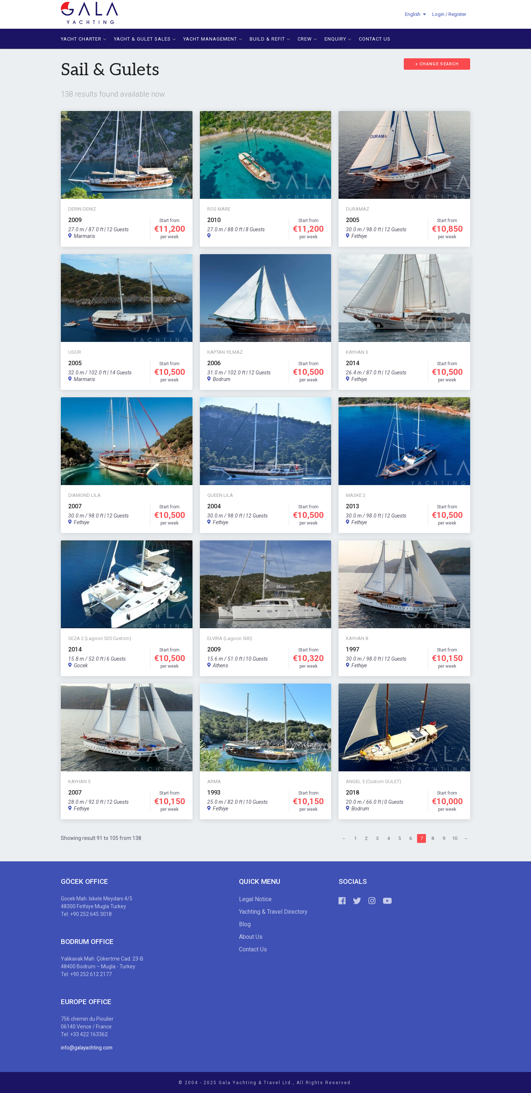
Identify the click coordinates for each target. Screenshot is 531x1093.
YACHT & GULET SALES (145, 38)
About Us (251, 936)
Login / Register (449, 14)
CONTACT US (375, 38)
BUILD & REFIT (270, 38)
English (412, 14)
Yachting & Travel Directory (273, 911)
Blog (245, 923)
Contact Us (253, 948)
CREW (307, 38)
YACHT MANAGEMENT (212, 38)
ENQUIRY (337, 38)
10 (454, 838)
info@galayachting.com (88, 1047)
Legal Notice (255, 898)
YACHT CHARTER (84, 38)
